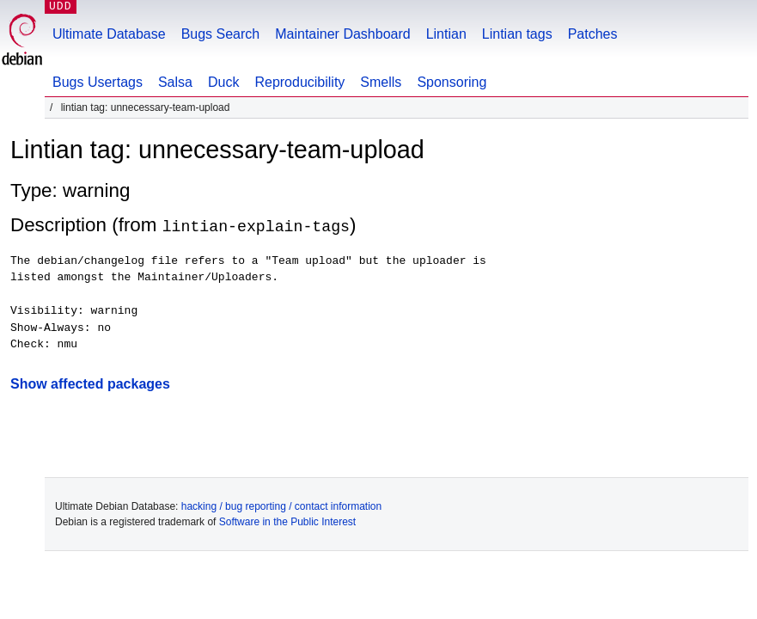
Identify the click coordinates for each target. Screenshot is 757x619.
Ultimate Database (109, 34)
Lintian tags (517, 34)
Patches (593, 34)
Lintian (446, 34)
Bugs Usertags (97, 82)
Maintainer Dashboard (342, 34)
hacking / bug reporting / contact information (281, 505)
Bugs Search (220, 34)
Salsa (175, 82)
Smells (380, 82)
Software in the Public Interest (287, 521)
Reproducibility (299, 82)
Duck (223, 82)
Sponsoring (451, 82)
